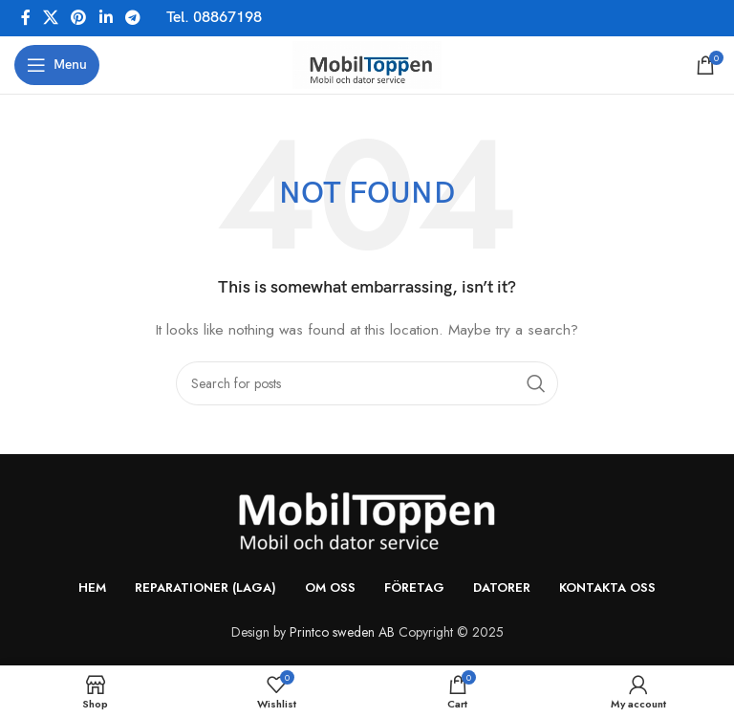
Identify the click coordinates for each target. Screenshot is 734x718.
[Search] (367, 383)
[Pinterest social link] (79, 18)
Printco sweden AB (342, 632)
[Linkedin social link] (106, 18)
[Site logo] (367, 63)
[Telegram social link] (132, 18)
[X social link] (50, 18)
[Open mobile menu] (57, 65)
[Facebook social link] (25, 18)
